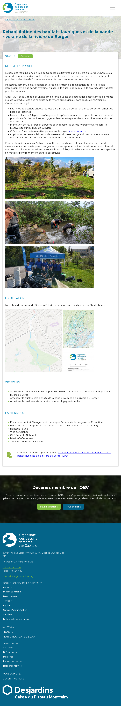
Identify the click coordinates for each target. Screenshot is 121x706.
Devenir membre (49, 507)
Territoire (8, 601)
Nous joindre (73, 507)
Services (8, 627)
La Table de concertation (16, 619)
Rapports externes (12, 661)
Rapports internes (12, 666)
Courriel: (18, 576)
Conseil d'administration (15, 610)
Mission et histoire (12, 592)
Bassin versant (10, 596)
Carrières (7, 614)
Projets (8, 631)
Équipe (7, 605)
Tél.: (12, 567)
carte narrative (77, 131)
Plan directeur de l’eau (19, 636)
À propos (7, 587)
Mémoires (8, 657)
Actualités (8, 647)
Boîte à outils (10, 652)
